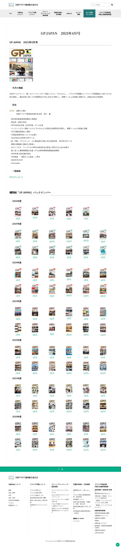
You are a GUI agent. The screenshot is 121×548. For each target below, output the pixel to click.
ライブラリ (76, 521)
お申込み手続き (99, 533)
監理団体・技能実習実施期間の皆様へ (103, 527)
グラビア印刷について (32, 13)
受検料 (97, 520)
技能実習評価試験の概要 (102, 513)
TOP (10, 13)
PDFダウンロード (16, 177)
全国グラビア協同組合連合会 (66, 541)
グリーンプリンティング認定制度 (45, 13)
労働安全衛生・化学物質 (81, 484)
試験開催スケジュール (101, 515)
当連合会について (20, 13)
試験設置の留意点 (100, 530)
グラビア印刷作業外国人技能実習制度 (101, 485)
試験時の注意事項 (100, 518)
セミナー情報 (78, 13)
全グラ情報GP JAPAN (89, 13)
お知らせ (69, 13)
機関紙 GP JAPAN (78, 518)
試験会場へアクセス (101, 523)
